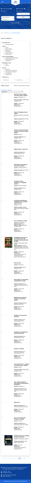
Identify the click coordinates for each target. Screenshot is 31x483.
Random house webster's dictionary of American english (20, 299)
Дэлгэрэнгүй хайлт (15, 22)
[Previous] (2, 458)
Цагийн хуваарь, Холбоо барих (9, 475)
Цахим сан (4, 11)
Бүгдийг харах (8, 54)
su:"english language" (15, 32)
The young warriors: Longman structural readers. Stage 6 (21, 364)
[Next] (29, 458)
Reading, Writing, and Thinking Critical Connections (21, 436)
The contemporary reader (20, 220)
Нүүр (2, 32)
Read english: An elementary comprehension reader (21, 280)
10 (24, 458)
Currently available (9, 44)
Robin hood (17, 402)
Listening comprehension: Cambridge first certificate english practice (20, 202)
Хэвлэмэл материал (5, 8)
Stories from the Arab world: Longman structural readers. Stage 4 (21, 131)
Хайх (23, 17)
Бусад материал (20, 8)
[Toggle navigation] (2, 2)
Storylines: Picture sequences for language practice (20, 182)
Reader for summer (19, 348)
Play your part (17, 263)
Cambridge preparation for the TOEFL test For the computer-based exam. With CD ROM (21, 239)
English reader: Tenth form (21, 149)
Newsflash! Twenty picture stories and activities (20, 165)
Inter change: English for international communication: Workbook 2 (21, 383)
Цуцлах (9, 90)
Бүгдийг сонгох (4, 90)
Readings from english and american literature (20, 332)
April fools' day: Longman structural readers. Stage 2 (21, 95)
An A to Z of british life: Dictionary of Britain (20, 418)
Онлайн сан (19, 11)
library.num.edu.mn (7, 476)
